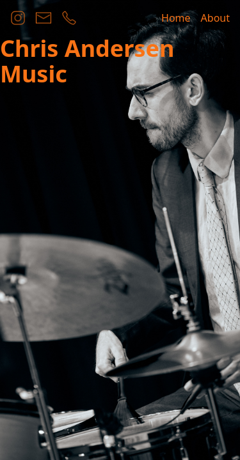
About (215, 18)
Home (176, 18)
